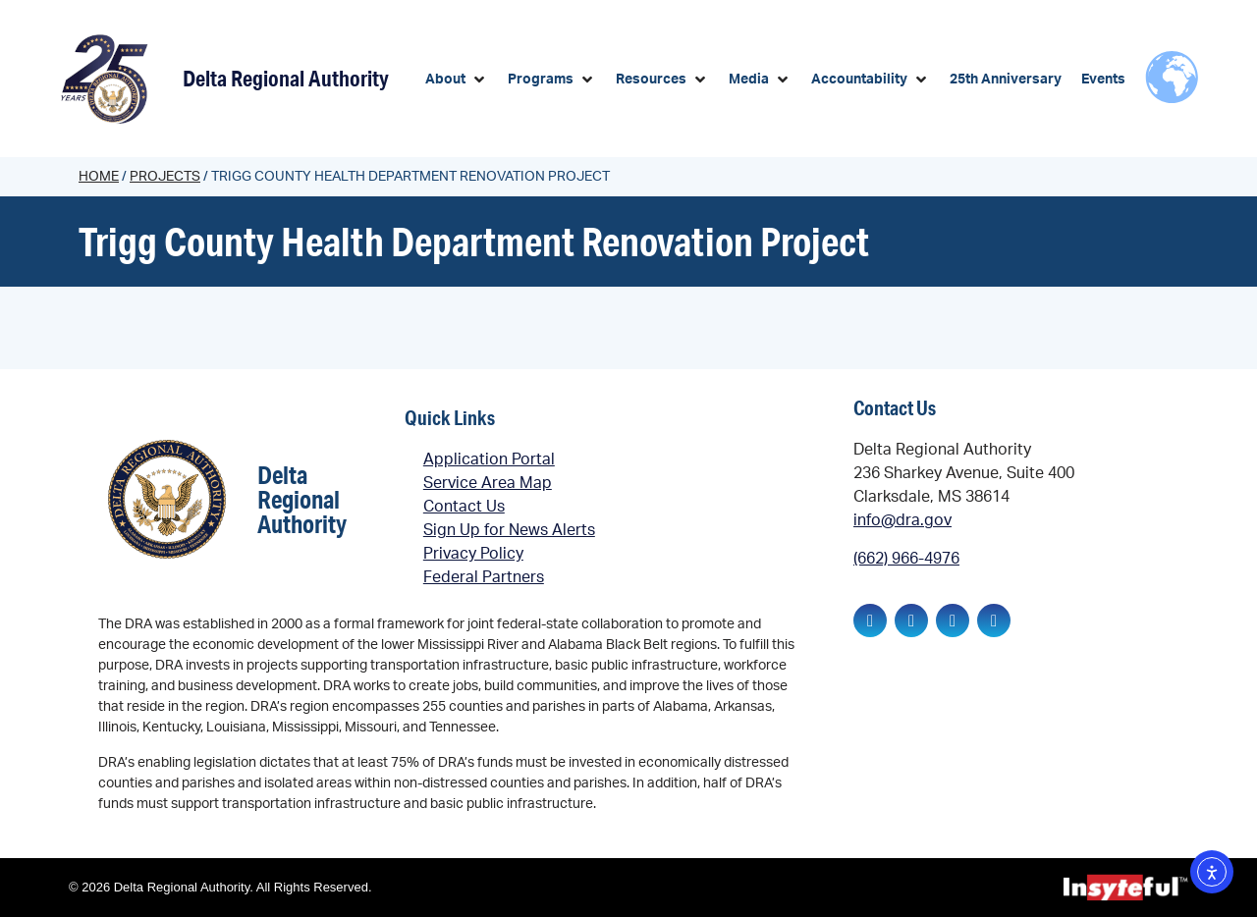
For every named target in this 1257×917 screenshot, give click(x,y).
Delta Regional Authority (286, 78)
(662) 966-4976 (906, 558)
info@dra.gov (902, 520)
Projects (165, 177)
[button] (456, 80)
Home (99, 177)
